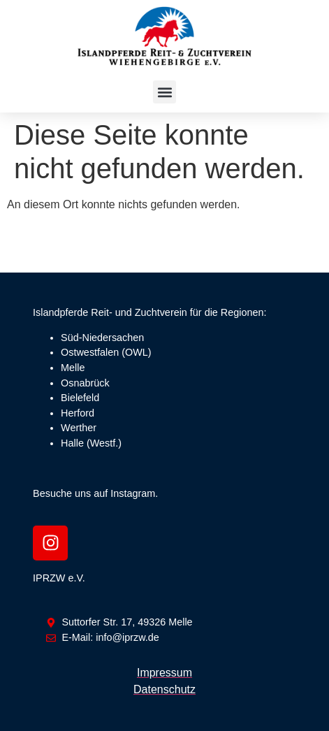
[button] (164, 91)
